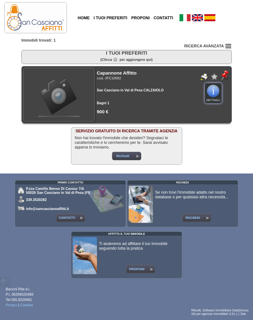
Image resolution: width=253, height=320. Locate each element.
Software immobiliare (216, 310)
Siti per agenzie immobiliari (209, 314)
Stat (243, 314)
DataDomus (240, 310)
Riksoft (196, 310)
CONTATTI (163, 18)
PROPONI (140, 18)
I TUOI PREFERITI (110, 18)
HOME (84, 18)
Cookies (26, 305)
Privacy (11, 305)
